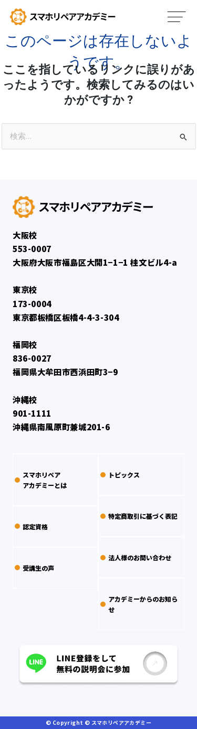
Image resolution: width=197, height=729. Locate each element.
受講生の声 (34, 567)
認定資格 (31, 526)
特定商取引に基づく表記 (139, 516)
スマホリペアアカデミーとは (41, 479)
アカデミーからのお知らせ (139, 603)
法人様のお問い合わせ (135, 557)
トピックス (120, 474)
